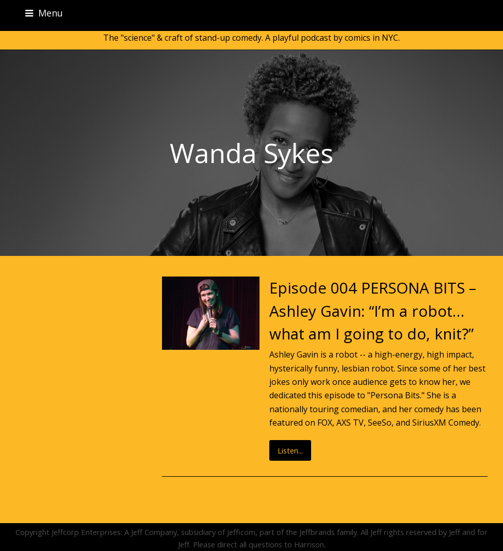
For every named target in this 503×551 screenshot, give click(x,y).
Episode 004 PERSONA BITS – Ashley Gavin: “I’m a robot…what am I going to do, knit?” (372, 310)
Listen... (290, 450)
